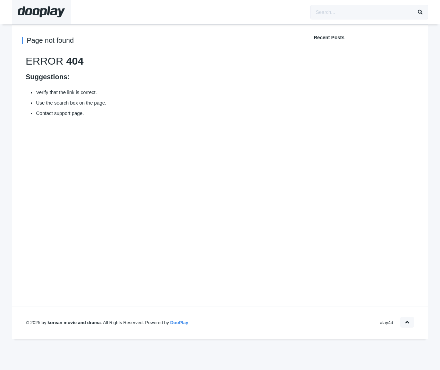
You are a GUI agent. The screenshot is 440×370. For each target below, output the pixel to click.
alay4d (386, 322)
